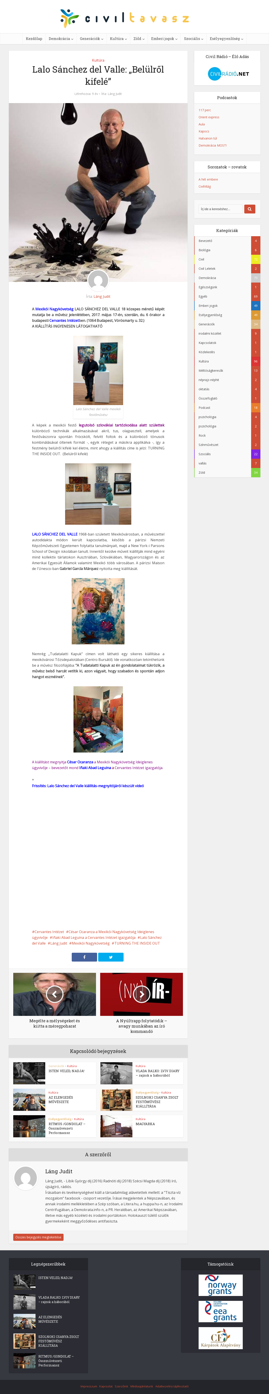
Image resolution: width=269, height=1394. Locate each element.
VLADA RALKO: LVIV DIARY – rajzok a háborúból (157, 1073)
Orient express (209, 117)
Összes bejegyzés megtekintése (38, 1237)
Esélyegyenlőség (225, 38)
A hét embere (208, 179)
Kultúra (117, 38)
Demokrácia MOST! (213, 145)
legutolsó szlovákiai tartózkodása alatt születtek (121, 425)
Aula (202, 124)
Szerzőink (121, 1386)
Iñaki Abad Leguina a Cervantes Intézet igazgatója (93, 937)
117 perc (205, 110)
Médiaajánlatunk (141, 1386)
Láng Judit (115, 94)
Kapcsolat (106, 1386)
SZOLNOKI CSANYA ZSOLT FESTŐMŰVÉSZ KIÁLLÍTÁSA (157, 1101)
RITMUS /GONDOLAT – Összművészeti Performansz (67, 1128)
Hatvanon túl (208, 138)
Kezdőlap (34, 38)
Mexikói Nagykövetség (54, 309)
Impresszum (89, 1386)
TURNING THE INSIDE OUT (137, 943)
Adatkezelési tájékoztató (172, 1386)
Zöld (137, 38)
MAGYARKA (145, 1124)
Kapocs (204, 131)
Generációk (90, 38)
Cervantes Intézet (64, 320)
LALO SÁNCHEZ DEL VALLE (54, 534)
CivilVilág (205, 186)
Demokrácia (59, 38)
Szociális (192, 38)
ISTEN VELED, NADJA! (66, 1071)
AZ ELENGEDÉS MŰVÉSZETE (61, 1099)
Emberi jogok (162, 38)
